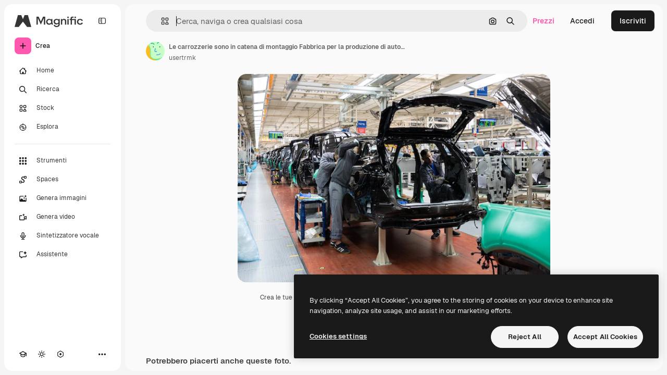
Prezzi (543, 21)
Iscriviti (633, 21)
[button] (160, 21)
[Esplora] (62, 127)
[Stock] (62, 108)
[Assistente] (62, 254)
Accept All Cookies (605, 336)
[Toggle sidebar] (102, 20)
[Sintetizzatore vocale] (62, 236)
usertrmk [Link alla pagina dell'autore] (182, 58)
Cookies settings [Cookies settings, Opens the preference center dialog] (338, 336)
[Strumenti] (62, 161)
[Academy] (23, 354)
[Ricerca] (62, 89)
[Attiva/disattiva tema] (41, 354)
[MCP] (60, 354)
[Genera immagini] (62, 198)
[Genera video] (62, 217)
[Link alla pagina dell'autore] (155, 51)
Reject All (524, 336)
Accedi (582, 21)
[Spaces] (62, 179)
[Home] (62, 71)
